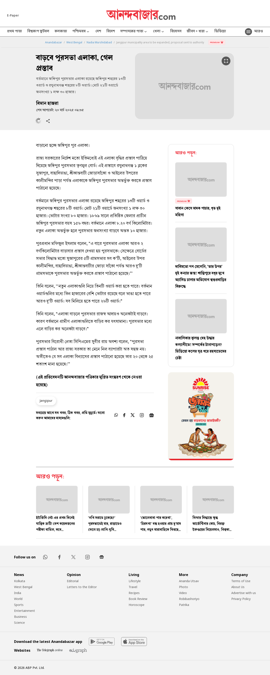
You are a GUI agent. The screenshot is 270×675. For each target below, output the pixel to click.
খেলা (159, 31)
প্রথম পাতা (14, 31)
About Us (237, 587)
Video (183, 593)
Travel (133, 587)
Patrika (184, 605)
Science (19, 622)
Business (20, 616)
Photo (183, 587)
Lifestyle (135, 581)
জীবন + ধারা (198, 31)
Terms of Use (240, 581)
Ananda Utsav (189, 581)
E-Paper (13, 15)
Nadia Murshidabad (99, 42)
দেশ (98, 31)
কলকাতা (61, 31)
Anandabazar (53, 42)
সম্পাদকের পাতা (134, 31)
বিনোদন (175, 31)
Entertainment (24, 611)
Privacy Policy (241, 599)
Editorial (72, 581)
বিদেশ (110, 31)
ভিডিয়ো (220, 31)
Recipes (134, 593)
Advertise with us (243, 593)
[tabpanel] (201, 417)
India (17, 593)
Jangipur (46, 400)
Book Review (138, 599)
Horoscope (136, 605)
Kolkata (19, 581)
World (18, 599)
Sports (19, 605)
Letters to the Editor (82, 587)
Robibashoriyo (189, 599)
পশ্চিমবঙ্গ (81, 31)
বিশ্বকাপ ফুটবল (38, 31)
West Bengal (74, 42)
